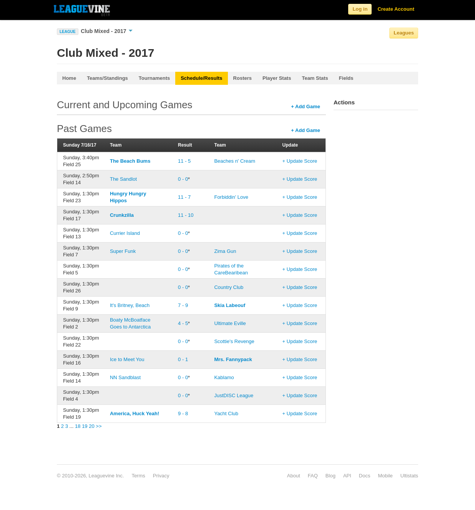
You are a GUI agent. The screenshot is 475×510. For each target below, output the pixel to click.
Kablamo (224, 377)
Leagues (404, 33)
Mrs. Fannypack (233, 359)
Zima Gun (225, 251)
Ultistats (409, 476)
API (347, 476)
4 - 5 (183, 323)
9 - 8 (183, 413)
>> (98, 426)
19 (84, 426)
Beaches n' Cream (234, 161)
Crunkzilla (122, 215)
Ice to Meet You (127, 359)
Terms (138, 476)
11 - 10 (185, 215)
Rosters (242, 78)
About (293, 476)
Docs (364, 476)
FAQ (313, 476)
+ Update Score (299, 161)
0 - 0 (183, 179)
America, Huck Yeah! (134, 413)
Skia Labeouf (229, 305)
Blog (330, 476)
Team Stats (315, 78)
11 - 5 (184, 161)
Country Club (228, 287)
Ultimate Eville (230, 323)
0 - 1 (183, 359)
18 (77, 426)
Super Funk (123, 251)
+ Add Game (305, 106)
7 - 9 (183, 305)
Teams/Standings (107, 78)
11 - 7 (184, 197)
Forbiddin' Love (231, 197)
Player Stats (276, 78)
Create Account (395, 9)
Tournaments (154, 78)
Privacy (161, 476)
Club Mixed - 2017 (107, 31)
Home (69, 78)
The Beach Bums (130, 161)
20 (91, 426)
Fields (346, 78)
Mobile (385, 476)
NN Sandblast (125, 377)
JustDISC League (233, 395)
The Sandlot (123, 179)
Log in (359, 9)
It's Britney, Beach (129, 305)
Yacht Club (226, 413)
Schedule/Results (201, 78)
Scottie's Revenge (234, 341)
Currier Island (125, 233)
